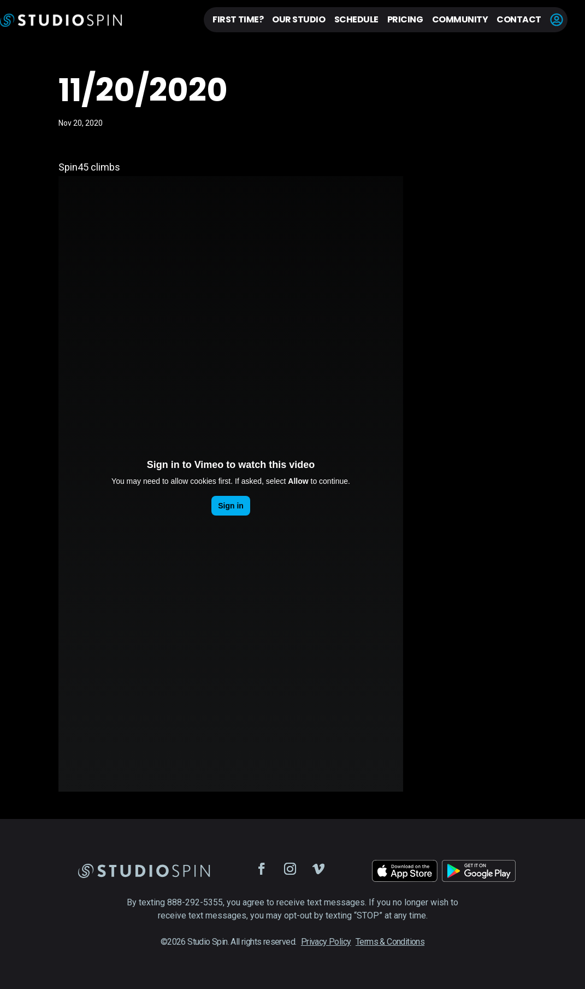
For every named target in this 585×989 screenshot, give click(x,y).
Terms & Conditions (390, 942)
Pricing (405, 19)
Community (460, 19)
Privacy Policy (326, 942)
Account (556, 19)
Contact (519, 19)
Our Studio (298, 19)
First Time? (237, 19)
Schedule (356, 19)
